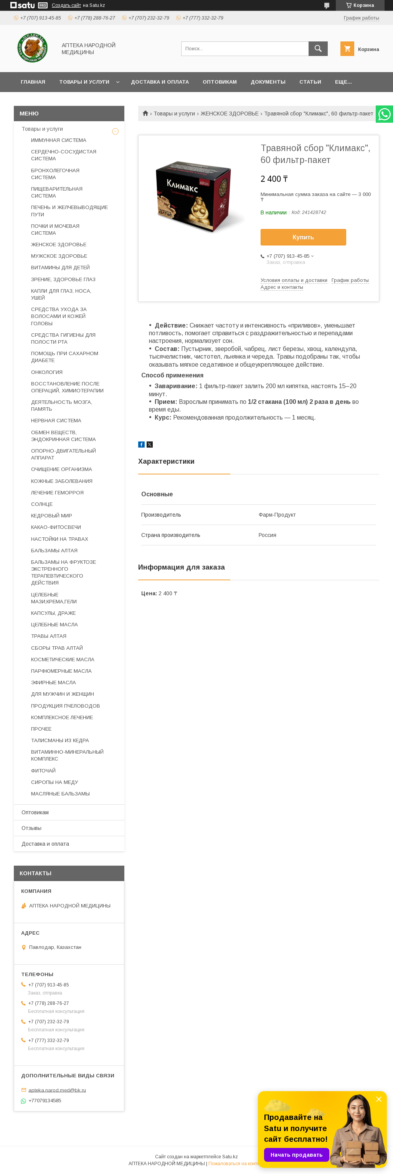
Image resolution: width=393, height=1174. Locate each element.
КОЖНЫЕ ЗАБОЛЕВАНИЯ (61, 481)
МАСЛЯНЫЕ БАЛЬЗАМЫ (60, 794)
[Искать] (318, 48)
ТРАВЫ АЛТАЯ (48, 636)
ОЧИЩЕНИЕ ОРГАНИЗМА (61, 469)
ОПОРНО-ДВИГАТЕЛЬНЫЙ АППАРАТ (63, 454)
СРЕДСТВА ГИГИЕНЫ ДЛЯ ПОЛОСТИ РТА (63, 338)
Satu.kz (230, 1156)
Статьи (310, 82)
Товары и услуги (84, 82)
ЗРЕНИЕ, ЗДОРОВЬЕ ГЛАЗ (63, 279)
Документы (268, 82)
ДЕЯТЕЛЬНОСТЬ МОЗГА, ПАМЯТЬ (61, 405)
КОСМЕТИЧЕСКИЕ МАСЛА (62, 659)
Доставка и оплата (160, 82)
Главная (33, 82)
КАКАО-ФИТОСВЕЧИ (56, 527)
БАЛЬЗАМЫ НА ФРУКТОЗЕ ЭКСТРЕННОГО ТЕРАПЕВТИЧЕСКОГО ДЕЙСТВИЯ (63, 572)
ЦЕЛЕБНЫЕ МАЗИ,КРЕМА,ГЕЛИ (54, 598)
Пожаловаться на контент (236, 1163)
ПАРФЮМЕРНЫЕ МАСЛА (61, 671)
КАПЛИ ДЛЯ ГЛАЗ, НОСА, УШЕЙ (61, 294)
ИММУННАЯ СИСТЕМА (58, 140)
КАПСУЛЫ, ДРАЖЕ (53, 613)
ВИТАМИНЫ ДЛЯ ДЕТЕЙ (60, 267)
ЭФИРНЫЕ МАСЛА (53, 682)
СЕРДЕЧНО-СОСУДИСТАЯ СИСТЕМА (63, 155)
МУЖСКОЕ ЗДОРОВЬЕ (59, 256)
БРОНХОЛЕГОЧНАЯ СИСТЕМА (55, 174)
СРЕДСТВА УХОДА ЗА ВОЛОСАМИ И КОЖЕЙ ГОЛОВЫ (59, 316)
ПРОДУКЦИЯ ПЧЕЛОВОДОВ (65, 706)
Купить (303, 237)
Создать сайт (66, 5)
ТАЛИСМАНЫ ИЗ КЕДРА (60, 740)
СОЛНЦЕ (42, 504)
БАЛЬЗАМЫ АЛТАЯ (54, 550)
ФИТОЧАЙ (43, 771)
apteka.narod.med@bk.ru (57, 1090)
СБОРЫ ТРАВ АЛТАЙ (57, 648)
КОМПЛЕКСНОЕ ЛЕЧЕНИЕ (62, 717)
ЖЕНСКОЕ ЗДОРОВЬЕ (230, 113)
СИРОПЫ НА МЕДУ (54, 782)
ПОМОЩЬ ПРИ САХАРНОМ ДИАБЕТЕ (64, 357)
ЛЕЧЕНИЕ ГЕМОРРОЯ (57, 493)
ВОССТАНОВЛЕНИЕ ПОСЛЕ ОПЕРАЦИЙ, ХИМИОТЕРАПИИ (67, 387)
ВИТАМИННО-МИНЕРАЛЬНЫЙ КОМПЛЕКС (67, 755)
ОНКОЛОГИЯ (47, 372)
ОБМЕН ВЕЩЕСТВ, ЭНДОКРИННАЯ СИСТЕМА (63, 436)
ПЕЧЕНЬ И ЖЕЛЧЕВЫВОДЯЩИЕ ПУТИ (69, 210)
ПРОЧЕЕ (41, 729)
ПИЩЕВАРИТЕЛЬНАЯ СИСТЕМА (57, 192)
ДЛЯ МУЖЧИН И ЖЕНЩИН (62, 694)
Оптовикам (220, 82)
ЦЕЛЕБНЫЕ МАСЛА (54, 624)
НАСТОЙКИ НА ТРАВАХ (59, 539)
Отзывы (31, 828)
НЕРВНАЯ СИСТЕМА (56, 420)
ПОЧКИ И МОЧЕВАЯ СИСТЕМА (55, 229)
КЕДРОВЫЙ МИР (51, 516)
